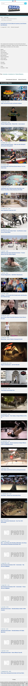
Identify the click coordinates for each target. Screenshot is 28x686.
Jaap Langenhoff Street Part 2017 (8, 210)
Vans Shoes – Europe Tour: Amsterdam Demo (11, 495)
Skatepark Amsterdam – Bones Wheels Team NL (11, 652)
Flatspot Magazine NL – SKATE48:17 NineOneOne (12, 274)
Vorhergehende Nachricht (11, 79)
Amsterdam (5, 74)
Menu (14, 14)
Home (2, 17)
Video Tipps (6, 17)
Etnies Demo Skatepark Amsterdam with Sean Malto (12, 673)
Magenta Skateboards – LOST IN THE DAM (10, 364)
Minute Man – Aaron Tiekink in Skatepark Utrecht (11, 339)
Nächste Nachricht (22, 79)
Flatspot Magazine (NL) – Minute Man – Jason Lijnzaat (13, 123)
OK (23, 685)
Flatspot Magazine (19, 74)
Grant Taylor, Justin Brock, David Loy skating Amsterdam (13, 469)
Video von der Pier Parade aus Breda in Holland (11, 103)
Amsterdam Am (11, 74)
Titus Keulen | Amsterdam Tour (8, 390)
